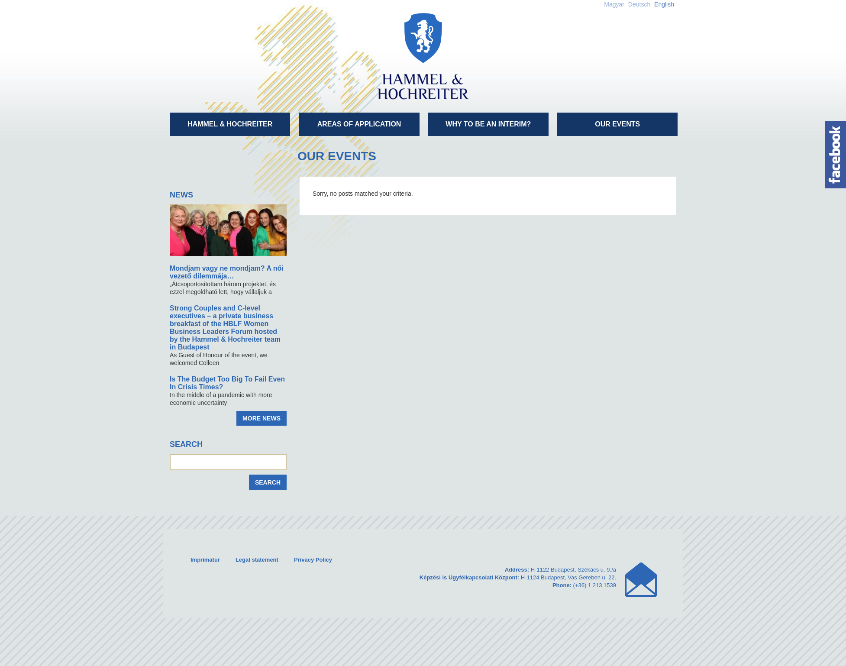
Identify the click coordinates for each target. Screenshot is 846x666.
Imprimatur (205, 559)
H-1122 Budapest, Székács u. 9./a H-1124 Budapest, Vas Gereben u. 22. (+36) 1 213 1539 (518, 577)
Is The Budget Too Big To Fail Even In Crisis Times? (227, 383)
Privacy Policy (313, 559)
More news (261, 418)
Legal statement (257, 559)
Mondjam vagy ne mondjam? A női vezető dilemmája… (227, 272)
